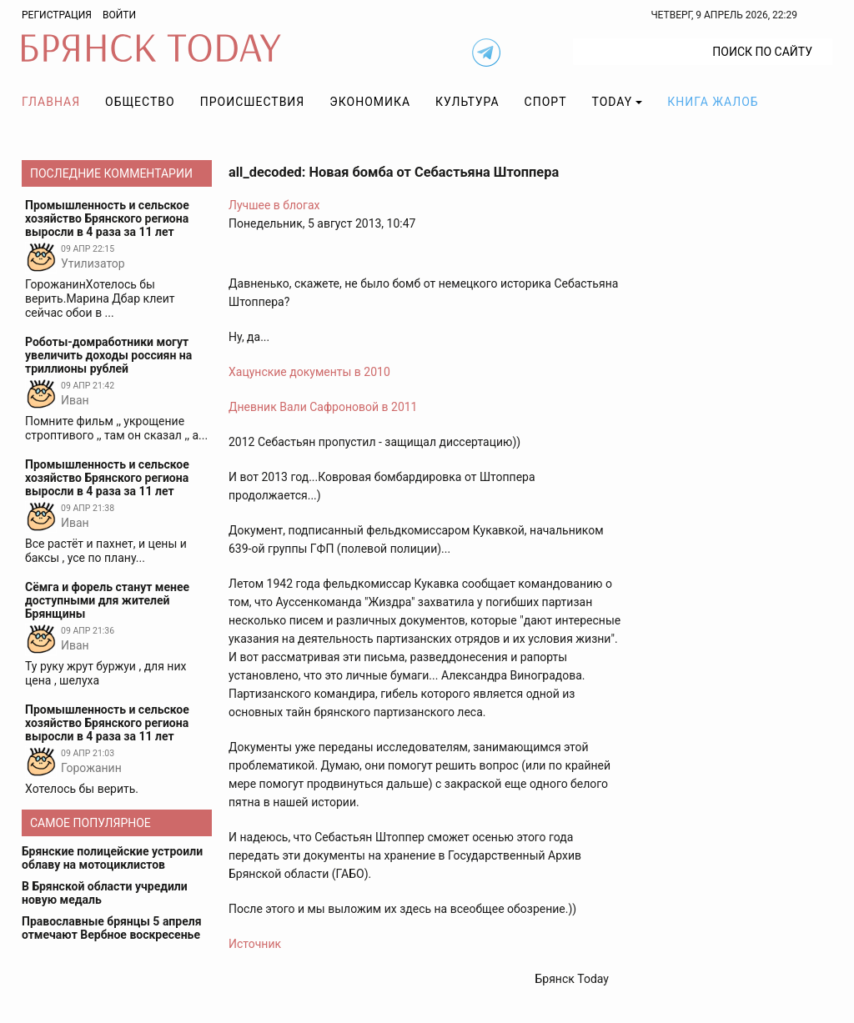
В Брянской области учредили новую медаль (105, 893)
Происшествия (252, 101)
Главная (51, 101)
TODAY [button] (612, 101)
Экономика (369, 101)
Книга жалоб (712, 101)
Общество (140, 101)
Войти (119, 15)
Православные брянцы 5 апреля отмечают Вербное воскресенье (112, 928)
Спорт (546, 101)
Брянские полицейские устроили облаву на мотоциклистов (112, 858)
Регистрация (57, 15)
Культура (467, 101)
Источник (255, 943)
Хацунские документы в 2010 (309, 372)
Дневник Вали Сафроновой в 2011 (323, 407)
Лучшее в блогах (274, 205)
